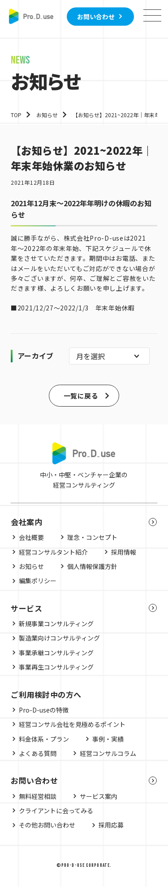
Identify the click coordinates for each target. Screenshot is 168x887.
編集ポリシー (37, 580)
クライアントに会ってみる (56, 810)
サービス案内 (98, 796)
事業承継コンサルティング (56, 652)
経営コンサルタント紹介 (53, 551)
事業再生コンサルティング (56, 666)
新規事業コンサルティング (56, 623)
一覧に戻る (81, 395)
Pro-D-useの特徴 (44, 709)
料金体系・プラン (44, 738)
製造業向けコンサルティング (59, 637)
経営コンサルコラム (108, 753)
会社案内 (26, 521)
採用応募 (111, 824)
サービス (26, 608)
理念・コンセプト (92, 537)
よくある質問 (37, 753)
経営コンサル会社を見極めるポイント (72, 724)
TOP (16, 115)
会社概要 (31, 537)
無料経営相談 (37, 796)
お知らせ (47, 115)
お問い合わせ (96, 16)
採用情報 (123, 551)
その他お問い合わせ (47, 824)
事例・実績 (108, 738)
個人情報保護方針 (92, 566)
